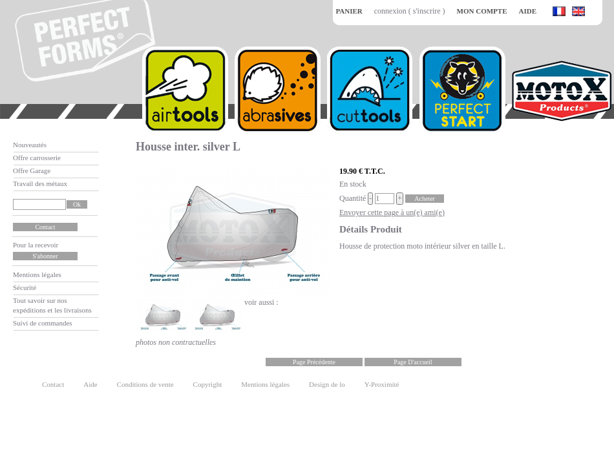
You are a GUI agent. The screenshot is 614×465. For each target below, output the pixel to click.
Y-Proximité (382, 384)
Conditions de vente (145, 384)
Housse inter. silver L (188, 146)
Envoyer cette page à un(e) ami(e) (392, 212)
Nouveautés (30, 145)
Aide (90, 384)
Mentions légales (37, 274)
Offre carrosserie (37, 157)
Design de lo (327, 384)
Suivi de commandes (42, 323)
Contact (53, 384)
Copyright (207, 384)
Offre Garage (31, 170)
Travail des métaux (40, 183)
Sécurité (24, 287)
